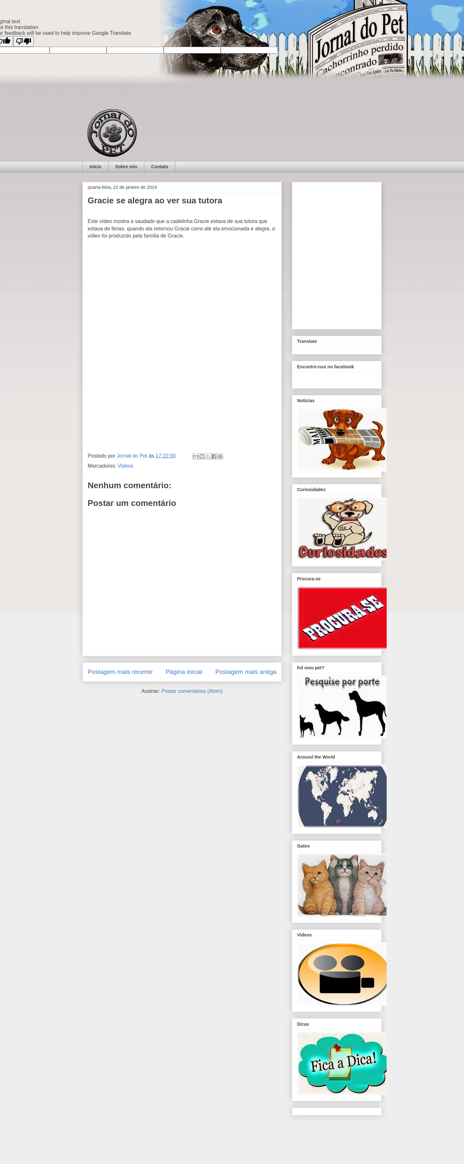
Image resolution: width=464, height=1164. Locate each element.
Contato (159, 166)
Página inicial (184, 671)
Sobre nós (126, 166)
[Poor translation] (23, 41)
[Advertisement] (182, 395)
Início (96, 166)
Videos (125, 466)
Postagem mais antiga (245, 671)
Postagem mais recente (120, 671)
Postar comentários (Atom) (192, 691)
